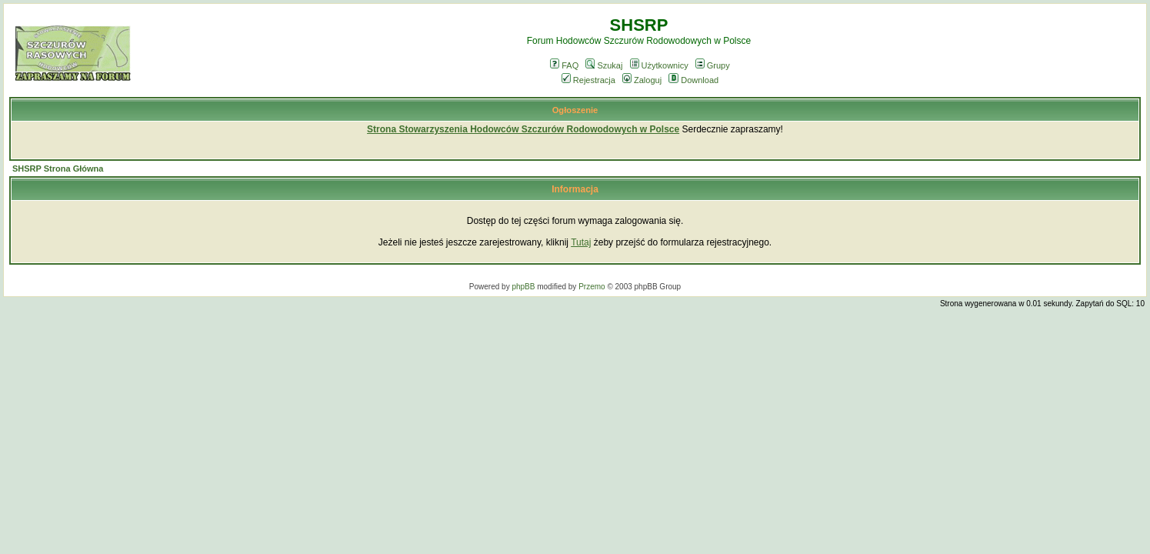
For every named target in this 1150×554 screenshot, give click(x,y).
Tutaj (581, 242)
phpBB (523, 286)
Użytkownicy (659, 65)
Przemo (591, 286)
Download (693, 80)
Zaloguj (642, 80)
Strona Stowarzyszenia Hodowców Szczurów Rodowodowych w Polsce (523, 129)
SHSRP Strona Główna (57, 168)
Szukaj (603, 65)
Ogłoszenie (575, 110)
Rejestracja (588, 80)
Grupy (712, 65)
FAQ (564, 65)
